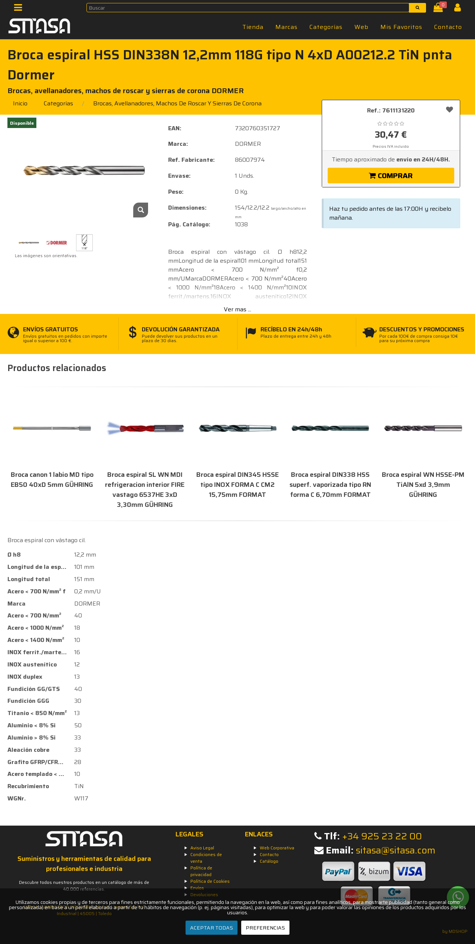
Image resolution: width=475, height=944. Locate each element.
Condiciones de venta (206, 858)
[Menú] (20, 9)
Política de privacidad (201, 871)
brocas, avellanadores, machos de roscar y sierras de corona (177, 103)
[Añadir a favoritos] (449, 109)
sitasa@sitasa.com (395, 850)
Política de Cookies (210, 881)
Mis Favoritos (401, 27)
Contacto (448, 27)
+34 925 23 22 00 (382, 836)
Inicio (20, 103)
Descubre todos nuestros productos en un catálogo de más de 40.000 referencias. (84, 885)
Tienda (252, 27)
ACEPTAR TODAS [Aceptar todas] (211, 928)
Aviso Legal (202, 847)
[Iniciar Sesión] (460, 9)
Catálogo (269, 861)
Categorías (326, 27)
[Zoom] (140, 210)
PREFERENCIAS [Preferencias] (265, 928)
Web (361, 27)
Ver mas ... (237, 309)
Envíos (197, 887)
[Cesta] (439, 9)
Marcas (286, 27)
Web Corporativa (277, 847)
